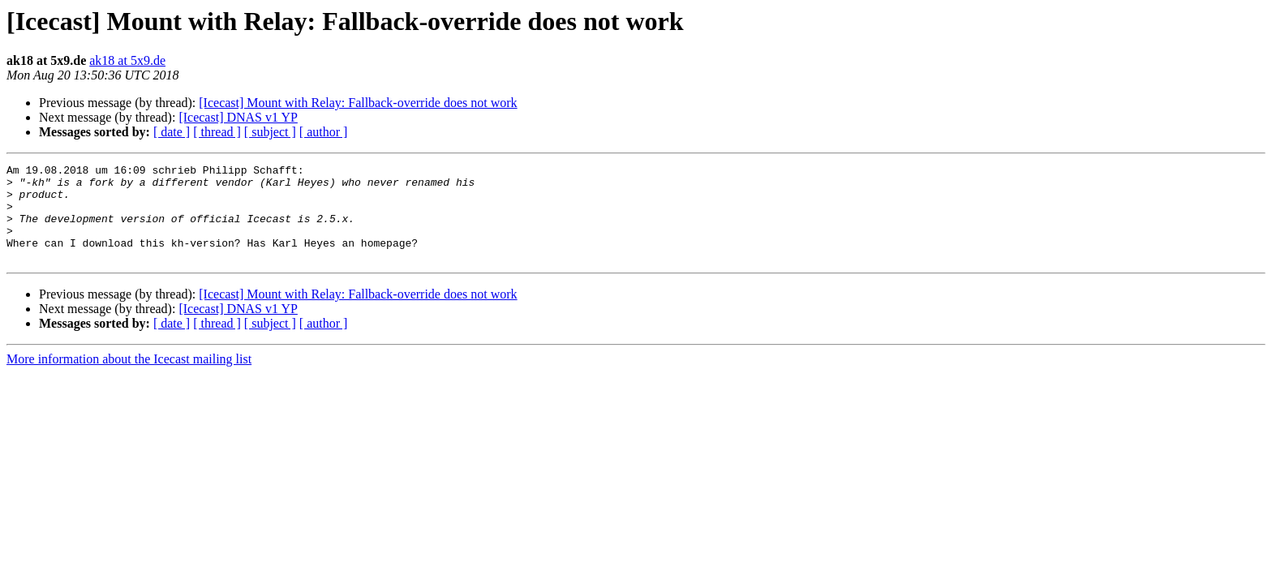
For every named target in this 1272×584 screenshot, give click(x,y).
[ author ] (323, 132)
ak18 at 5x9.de (127, 60)
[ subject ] (270, 132)
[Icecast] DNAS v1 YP (237, 117)
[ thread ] (217, 132)
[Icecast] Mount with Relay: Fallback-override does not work (358, 103)
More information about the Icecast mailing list (128, 378)
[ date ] (171, 132)
